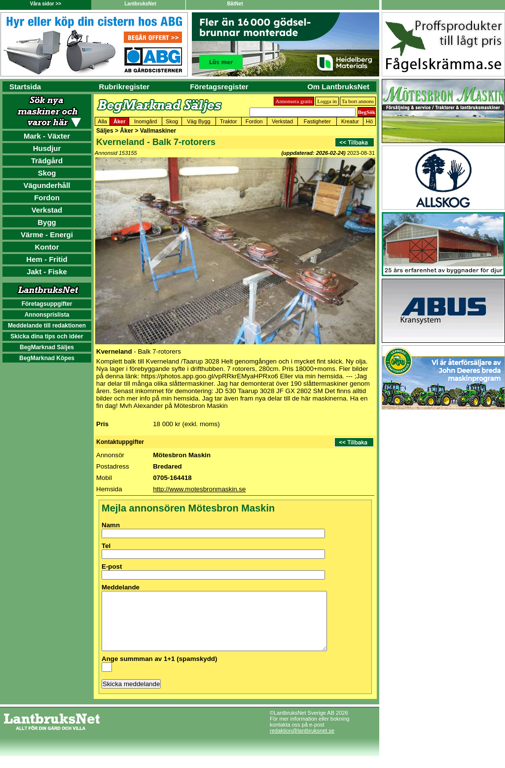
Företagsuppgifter (47, 303)
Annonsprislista (47, 314)
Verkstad (47, 210)
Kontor (47, 247)
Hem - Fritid (46, 259)
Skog (47, 173)
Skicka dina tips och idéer (46, 336)
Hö (369, 121)
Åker (119, 121)
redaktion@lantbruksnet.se (302, 742)
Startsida (25, 86)
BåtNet (235, 3)
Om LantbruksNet (338, 86)
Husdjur (47, 148)
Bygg (46, 222)
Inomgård (145, 121)
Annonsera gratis (294, 101)
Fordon (47, 197)
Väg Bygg (199, 121)
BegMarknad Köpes (46, 358)
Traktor (228, 121)
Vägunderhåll (46, 185)
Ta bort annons (358, 101)
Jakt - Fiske (47, 271)
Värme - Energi (47, 234)
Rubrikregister (124, 86)
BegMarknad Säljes (47, 347)
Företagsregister (219, 86)
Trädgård (47, 160)
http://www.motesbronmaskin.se (199, 489)
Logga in (326, 101)
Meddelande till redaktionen (47, 325)
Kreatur (350, 121)
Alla (102, 121)
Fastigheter (317, 121)
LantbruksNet (140, 3)
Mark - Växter (47, 136)
